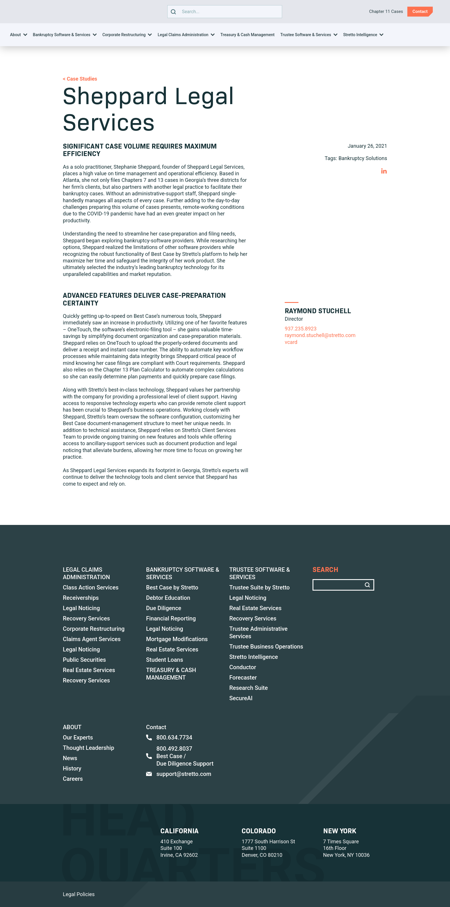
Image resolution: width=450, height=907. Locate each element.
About (15, 34)
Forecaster (243, 677)
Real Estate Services (89, 670)
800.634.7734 (169, 737)
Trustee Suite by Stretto (259, 587)
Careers (73, 778)
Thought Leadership (88, 747)
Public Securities (84, 659)
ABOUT (72, 727)
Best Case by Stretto (172, 587)
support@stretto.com (178, 773)
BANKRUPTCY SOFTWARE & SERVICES (182, 573)
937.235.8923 (301, 329)
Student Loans (164, 659)
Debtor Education (168, 597)
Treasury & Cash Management (247, 34)
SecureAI (241, 698)
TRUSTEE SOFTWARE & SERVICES (259, 573)
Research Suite (248, 687)
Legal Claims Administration (183, 34)
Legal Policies (79, 894)
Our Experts (78, 737)
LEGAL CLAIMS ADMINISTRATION (86, 573)
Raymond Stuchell (318, 311)
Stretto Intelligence (360, 34)
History (72, 768)
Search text (223, 11)
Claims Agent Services (92, 639)
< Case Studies (80, 79)
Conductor (242, 667)
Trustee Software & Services (305, 34)
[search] (173, 11)
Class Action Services (91, 587)
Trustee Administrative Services (258, 632)
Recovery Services (86, 618)
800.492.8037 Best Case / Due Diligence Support (180, 756)
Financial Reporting (171, 618)
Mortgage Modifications (177, 639)
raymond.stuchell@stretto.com (320, 335)
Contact (156, 727)
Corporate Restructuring (124, 34)
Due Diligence (163, 608)
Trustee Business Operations (266, 646)
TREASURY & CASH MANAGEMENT (171, 674)
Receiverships (81, 597)
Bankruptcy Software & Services (61, 34)
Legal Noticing (81, 608)
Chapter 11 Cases (386, 11)
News (70, 758)
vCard (291, 342)
